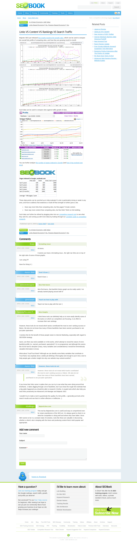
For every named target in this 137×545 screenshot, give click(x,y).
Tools (63, 13)
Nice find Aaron (44, 285)
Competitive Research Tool (45, 529)
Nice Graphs (43, 312)
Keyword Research (63, 497)
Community (44, 13)
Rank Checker (60, 529)
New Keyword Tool (100, 41)
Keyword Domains (104, 529)
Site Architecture (62, 507)
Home (20, 13)
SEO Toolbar (31, 529)
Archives (102, 522)
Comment (23, 448)
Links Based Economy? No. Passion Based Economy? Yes (49, 25)
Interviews (106, 526)
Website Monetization (64, 510)
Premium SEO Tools (94, 526)
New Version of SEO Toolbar (104, 34)
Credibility (62, 526)
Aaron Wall (42, 224)
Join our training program (27, 491)
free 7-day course (40, 500)
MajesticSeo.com (45, 406)
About (102, 3)
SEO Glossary (57, 522)
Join (94, 3)
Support (110, 3)
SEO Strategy (40, 526)
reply (32, 249)
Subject (22, 440)
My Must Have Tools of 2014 (104, 56)
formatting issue (45, 244)
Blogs (24, 18)
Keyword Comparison (90, 529)
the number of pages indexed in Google (49, 163)
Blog (27, 13)
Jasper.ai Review (100, 29)
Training (54, 13)
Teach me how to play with (48, 300)
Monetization (71, 526)
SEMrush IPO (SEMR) (101, 32)
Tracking (54, 526)
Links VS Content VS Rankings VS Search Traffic (45, 31)
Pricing (34, 13)
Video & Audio (82, 526)
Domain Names (62, 500)
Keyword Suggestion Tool (73, 529)
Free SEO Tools (45, 522)
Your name (23, 433)
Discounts (114, 526)
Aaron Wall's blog (33, 18)
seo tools (51, 224)
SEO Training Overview (27, 526)
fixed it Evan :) (44, 272)
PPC (48, 526)
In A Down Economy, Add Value (39, 22)
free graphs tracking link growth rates (50, 38)
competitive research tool (67, 214)
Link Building (61, 491)
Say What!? (116, 18)
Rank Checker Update (101, 44)
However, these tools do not (49, 366)
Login (117, 3)
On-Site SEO (61, 494)
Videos (70, 13)
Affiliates (89, 522)
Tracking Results (62, 503)
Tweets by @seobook (38, 477)
